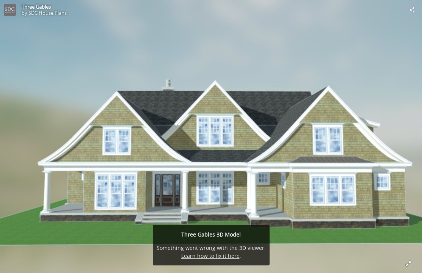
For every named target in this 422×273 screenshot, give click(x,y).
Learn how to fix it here (210, 255)
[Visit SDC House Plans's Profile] (10, 10)
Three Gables (36, 6)
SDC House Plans (47, 12)
